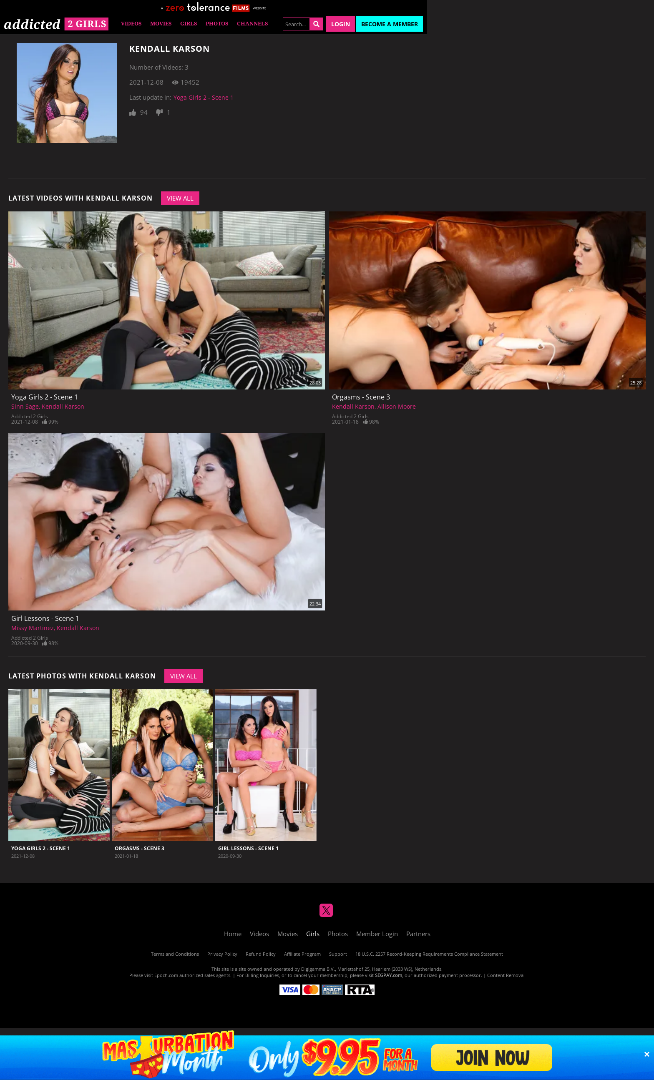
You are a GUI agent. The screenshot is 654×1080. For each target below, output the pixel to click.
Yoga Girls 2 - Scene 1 (204, 97)
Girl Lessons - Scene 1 (45, 618)
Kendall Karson (63, 406)
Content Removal (506, 975)
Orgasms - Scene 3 (361, 397)
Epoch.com (166, 975)
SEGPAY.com (388, 975)
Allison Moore (396, 406)
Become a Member (389, 24)
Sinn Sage (25, 406)
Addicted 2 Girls (29, 416)
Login (340, 24)
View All (180, 198)
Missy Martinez (32, 628)
